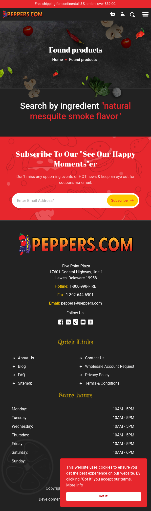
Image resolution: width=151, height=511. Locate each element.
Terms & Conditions (102, 383)
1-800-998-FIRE (82, 286)
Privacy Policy (97, 374)
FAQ (21, 374)
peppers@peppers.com (81, 303)
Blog (22, 366)
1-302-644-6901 (79, 294)
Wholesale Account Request (109, 366)
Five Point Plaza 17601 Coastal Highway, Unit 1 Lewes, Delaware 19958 (76, 272)
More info (74, 485)
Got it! (103, 496)
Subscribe (122, 200)
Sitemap (25, 383)
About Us (26, 358)
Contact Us (95, 358)
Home (57, 59)
